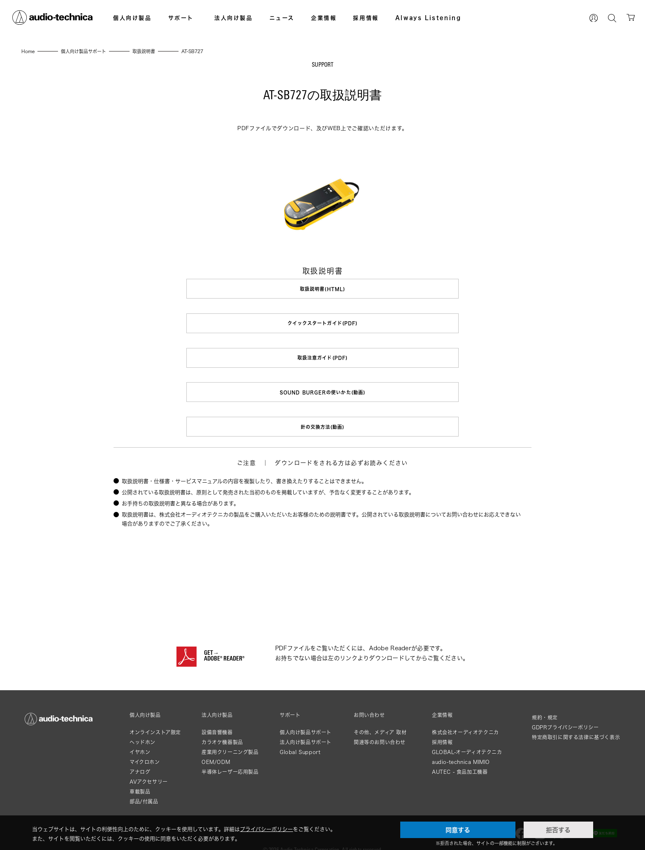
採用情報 (365, 17)
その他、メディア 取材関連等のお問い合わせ (380, 725)
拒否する (558, 830)
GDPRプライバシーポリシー (565, 715)
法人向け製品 (233, 17)
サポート (181, 17)
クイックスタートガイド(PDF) (323, 321)
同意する (457, 830)
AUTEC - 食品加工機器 (459, 760)
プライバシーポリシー (266, 829)
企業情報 (323, 17)
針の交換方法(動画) (322, 417)
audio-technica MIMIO (461, 750)
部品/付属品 (144, 790)
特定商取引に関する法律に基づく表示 (576, 725)
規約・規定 (545, 706)
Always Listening (428, 17)
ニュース (282, 17)
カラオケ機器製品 (222, 730)
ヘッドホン (142, 730)
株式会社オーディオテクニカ (465, 720)
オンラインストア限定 (155, 720)
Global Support (300, 740)
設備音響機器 (217, 720)
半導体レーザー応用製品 (230, 760)
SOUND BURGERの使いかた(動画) (322, 385)
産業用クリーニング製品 (230, 740)
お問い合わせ (369, 703)
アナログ (140, 760)
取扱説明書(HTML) (322, 289)
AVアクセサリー (149, 770)
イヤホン (140, 740)
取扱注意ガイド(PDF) (322, 353)
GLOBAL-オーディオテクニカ (467, 740)
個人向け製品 (132, 17)
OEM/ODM (216, 750)
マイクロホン (145, 750)
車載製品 (140, 780)
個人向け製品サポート (306, 720)
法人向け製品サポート (306, 730)
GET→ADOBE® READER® (224, 644)
